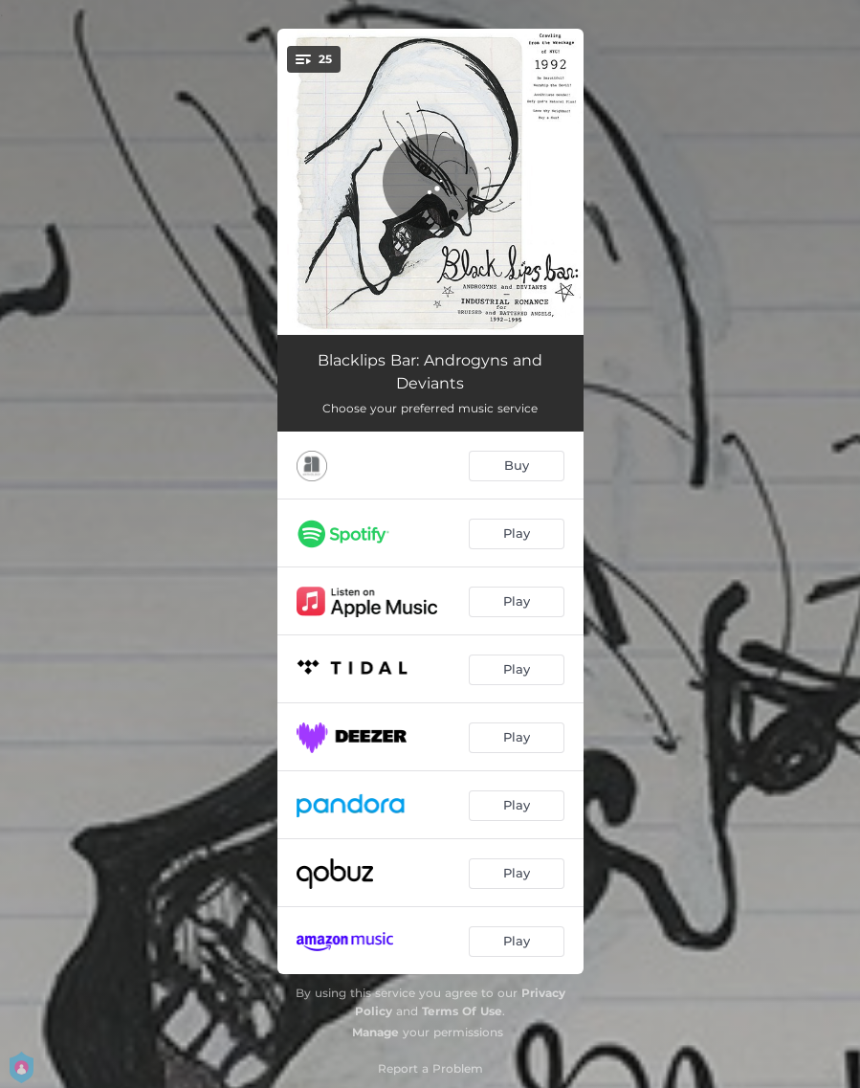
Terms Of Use (462, 1011)
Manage (375, 1032)
